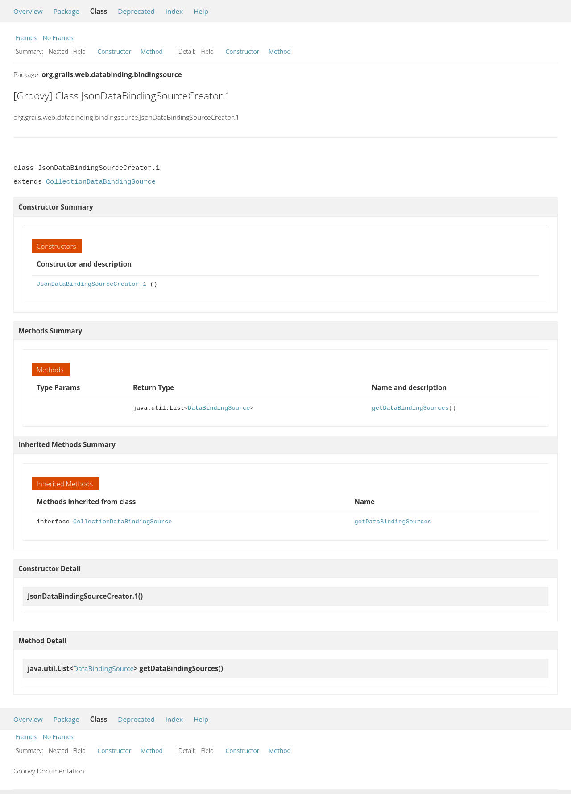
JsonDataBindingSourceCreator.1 (91, 284)
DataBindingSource (219, 408)
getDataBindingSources (410, 408)
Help (201, 11)
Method (152, 51)
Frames (26, 37)
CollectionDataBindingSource (101, 181)
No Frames (58, 37)
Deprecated (136, 11)
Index (174, 11)
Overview (28, 11)
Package (66, 11)
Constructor (115, 51)
